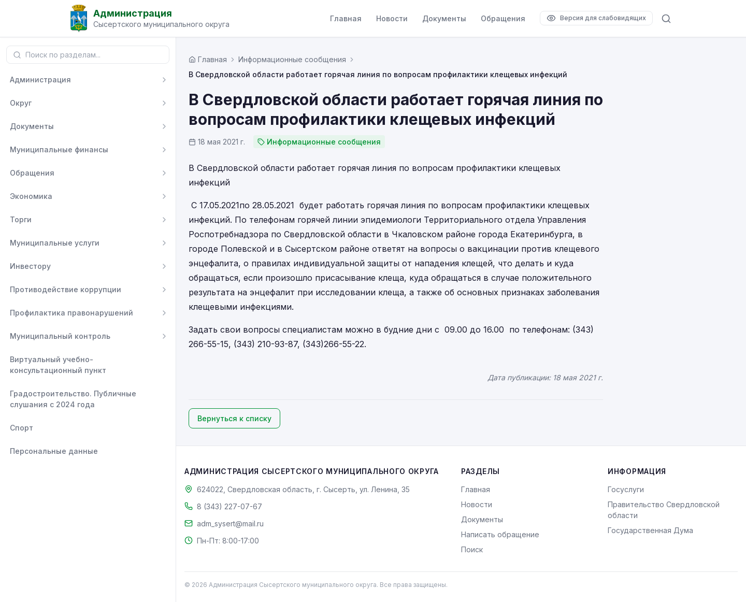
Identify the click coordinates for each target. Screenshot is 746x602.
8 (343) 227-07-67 (229, 506)
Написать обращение (500, 534)
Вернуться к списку (234, 418)
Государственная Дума (650, 530)
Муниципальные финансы (59, 149)
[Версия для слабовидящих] (596, 18)
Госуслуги (626, 489)
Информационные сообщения (292, 59)
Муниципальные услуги (54, 242)
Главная (346, 18)
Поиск (472, 549)
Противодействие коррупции (65, 289)
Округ (21, 102)
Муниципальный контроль (60, 336)
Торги (21, 219)
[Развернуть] (164, 79)
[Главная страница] (208, 59)
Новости (392, 18)
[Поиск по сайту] (666, 18)
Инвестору (30, 266)
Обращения (503, 18)
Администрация (40, 79)
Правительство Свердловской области (664, 510)
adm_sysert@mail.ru (230, 523)
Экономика (31, 196)
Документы (444, 18)
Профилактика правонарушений (71, 312)
